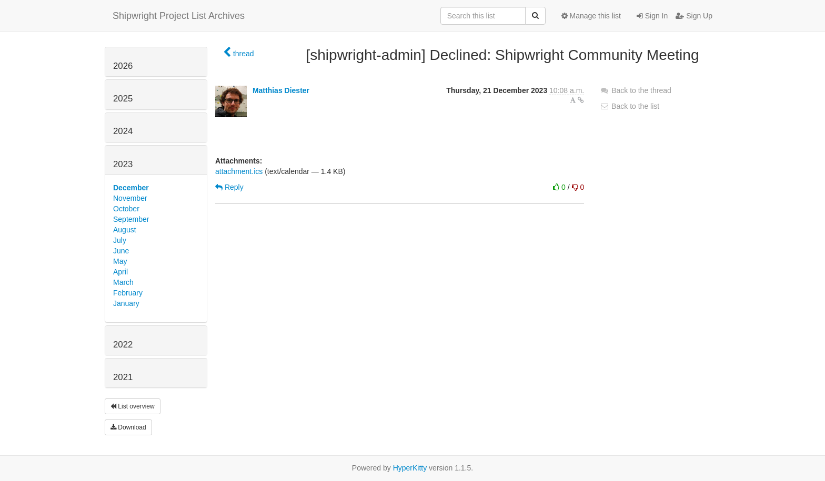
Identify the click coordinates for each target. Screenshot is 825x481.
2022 (123, 345)
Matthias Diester (281, 90)
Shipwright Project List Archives (179, 16)
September (131, 219)
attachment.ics (239, 171)
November (130, 198)
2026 (123, 66)
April (120, 272)
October (126, 208)
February (128, 293)
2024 (123, 131)
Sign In (652, 16)
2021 (123, 377)
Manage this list (591, 16)
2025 (123, 99)
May (120, 261)
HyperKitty (410, 468)
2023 (123, 164)
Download (128, 427)
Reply (229, 187)
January (126, 303)
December (131, 187)
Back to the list (629, 106)
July (119, 240)
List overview (132, 406)
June (121, 251)
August (124, 230)
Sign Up (694, 16)
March (123, 282)
